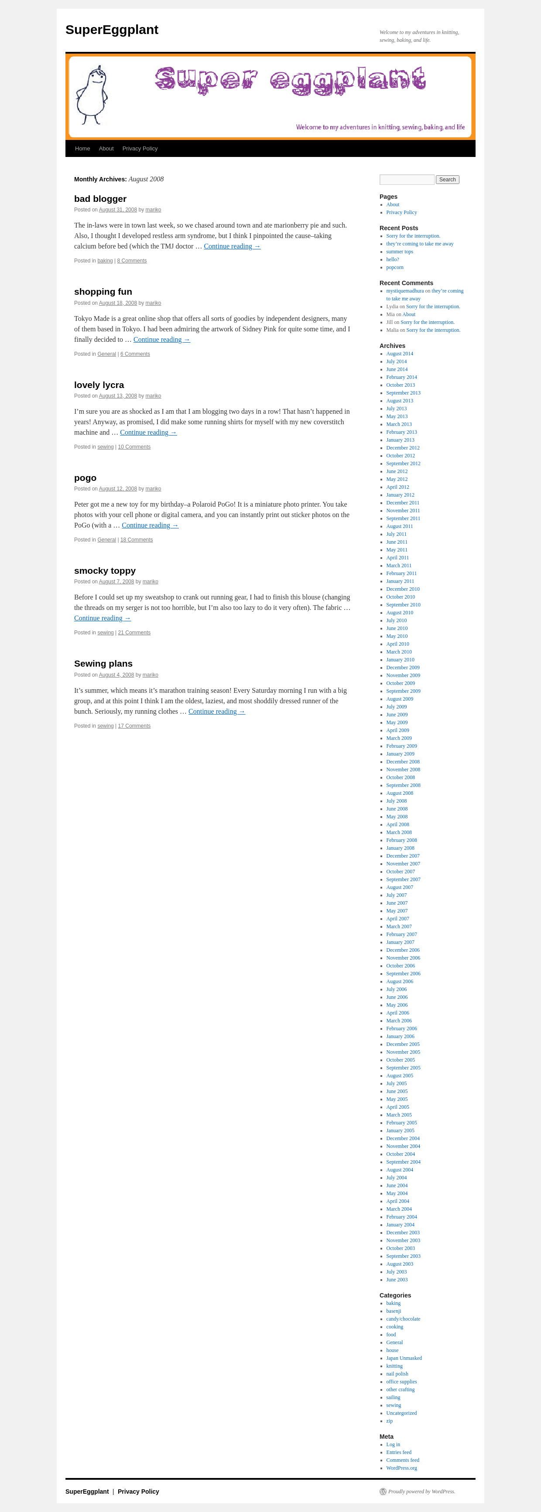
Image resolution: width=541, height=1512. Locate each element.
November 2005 (404, 1052)
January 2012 (400, 495)
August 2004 (400, 1170)
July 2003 (397, 1272)
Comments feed (403, 1460)
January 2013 (400, 440)
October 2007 (401, 871)
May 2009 (397, 722)
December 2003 (403, 1232)
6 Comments (135, 354)
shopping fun (103, 291)
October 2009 (401, 683)
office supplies (402, 1382)
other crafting (401, 1389)
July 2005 (397, 1083)
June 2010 (397, 628)
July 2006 (397, 989)
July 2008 (397, 801)
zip (390, 1421)
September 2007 (404, 879)
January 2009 (400, 754)
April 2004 (398, 1201)
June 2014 (397, 369)
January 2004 (400, 1225)
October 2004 (401, 1154)
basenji (394, 1311)
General (106, 354)
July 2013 (397, 408)
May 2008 (397, 817)
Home (82, 148)
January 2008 (400, 848)
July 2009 (397, 707)
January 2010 (400, 660)
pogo (85, 478)
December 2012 (403, 448)
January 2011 (400, 581)
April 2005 (398, 1107)
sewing (105, 447)
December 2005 (403, 1044)
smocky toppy (105, 570)
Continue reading (232, 246)
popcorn (395, 267)
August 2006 (400, 981)
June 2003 (397, 1280)
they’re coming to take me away (420, 244)
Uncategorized (402, 1413)
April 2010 (398, 644)
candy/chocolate (404, 1319)
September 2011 (404, 518)
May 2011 (397, 550)
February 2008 (402, 840)
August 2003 (400, 1264)
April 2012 (398, 487)
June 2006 (397, 997)
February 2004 (402, 1217)
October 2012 (401, 456)
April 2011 (398, 558)
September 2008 (404, 785)
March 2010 (399, 652)
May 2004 (397, 1193)
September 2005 (404, 1068)
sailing (394, 1397)
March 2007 (399, 926)
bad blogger (100, 199)
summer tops (400, 252)
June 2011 (397, 542)
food (391, 1335)
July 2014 (397, 361)
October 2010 (401, 597)
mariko (153, 210)
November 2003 (404, 1240)
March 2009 (399, 738)
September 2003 (404, 1256)
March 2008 (399, 832)
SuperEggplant (111, 29)
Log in (394, 1444)
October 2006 (401, 966)
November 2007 (404, 864)
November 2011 (403, 510)
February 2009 (402, 746)
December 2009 (403, 667)
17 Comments (134, 726)
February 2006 (402, 1028)
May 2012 (397, 479)
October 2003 (401, 1248)
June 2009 (397, 715)
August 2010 (400, 613)
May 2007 (397, 911)
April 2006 (398, 1013)
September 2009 (404, 691)
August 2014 (400, 354)
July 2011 (397, 534)
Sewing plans (103, 663)
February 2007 (402, 934)
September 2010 (404, 605)
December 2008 (403, 762)
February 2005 (402, 1123)
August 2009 (400, 699)
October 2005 (401, 1060)
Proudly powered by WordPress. (421, 1491)
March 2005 (399, 1115)
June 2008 (397, 809)
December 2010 (403, 589)
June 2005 (397, 1091)
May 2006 (397, 1005)
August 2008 (400, 793)
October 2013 (401, 385)
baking (105, 261)
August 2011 (400, 526)
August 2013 (400, 401)
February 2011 (402, 573)
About (106, 148)
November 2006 (404, 958)
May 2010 (397, 636)
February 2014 (402, 377)
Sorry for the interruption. (414, 236)
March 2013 (399, 424)
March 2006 (399, 1021)
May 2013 (397, 416)
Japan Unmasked (404, 1358)
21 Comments (134, 633)
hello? (393, 259)
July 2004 (397, 1178)
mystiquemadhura (405, 291)
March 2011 (399, 565)
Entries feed (399, 1452)
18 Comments (136, 540)
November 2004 (404, 1146)
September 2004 (404, 1162)
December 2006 (403, 950)
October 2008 (401, 777)
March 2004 (399, 1209)
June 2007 (397, 903)
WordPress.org (402, 1468)
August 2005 (400, 1076)
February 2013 (402, 432)
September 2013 (404, 393)
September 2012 (404, 463)
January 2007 (400, 942)
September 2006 (404, 974)
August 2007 (400, 887)
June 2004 (397, 1185)
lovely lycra (99, 385)
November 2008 (404, 769)
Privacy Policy (140, 148)
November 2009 (404, 675)
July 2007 (397, 895)
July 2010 (397, 620)
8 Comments (132, 261)
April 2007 (398, 919)
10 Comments (134, 447)
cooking (395, 1327)
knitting (395, 1366)
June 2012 (397, 471)
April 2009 (398, 730)
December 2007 (403, 856)
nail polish (397, 1374)
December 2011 (403, 503)
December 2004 (403, 1138)
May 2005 (397, 1099)
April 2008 (398, 824)
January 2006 (400, 1036)
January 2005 (400, 1130)
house (393, 1350)
